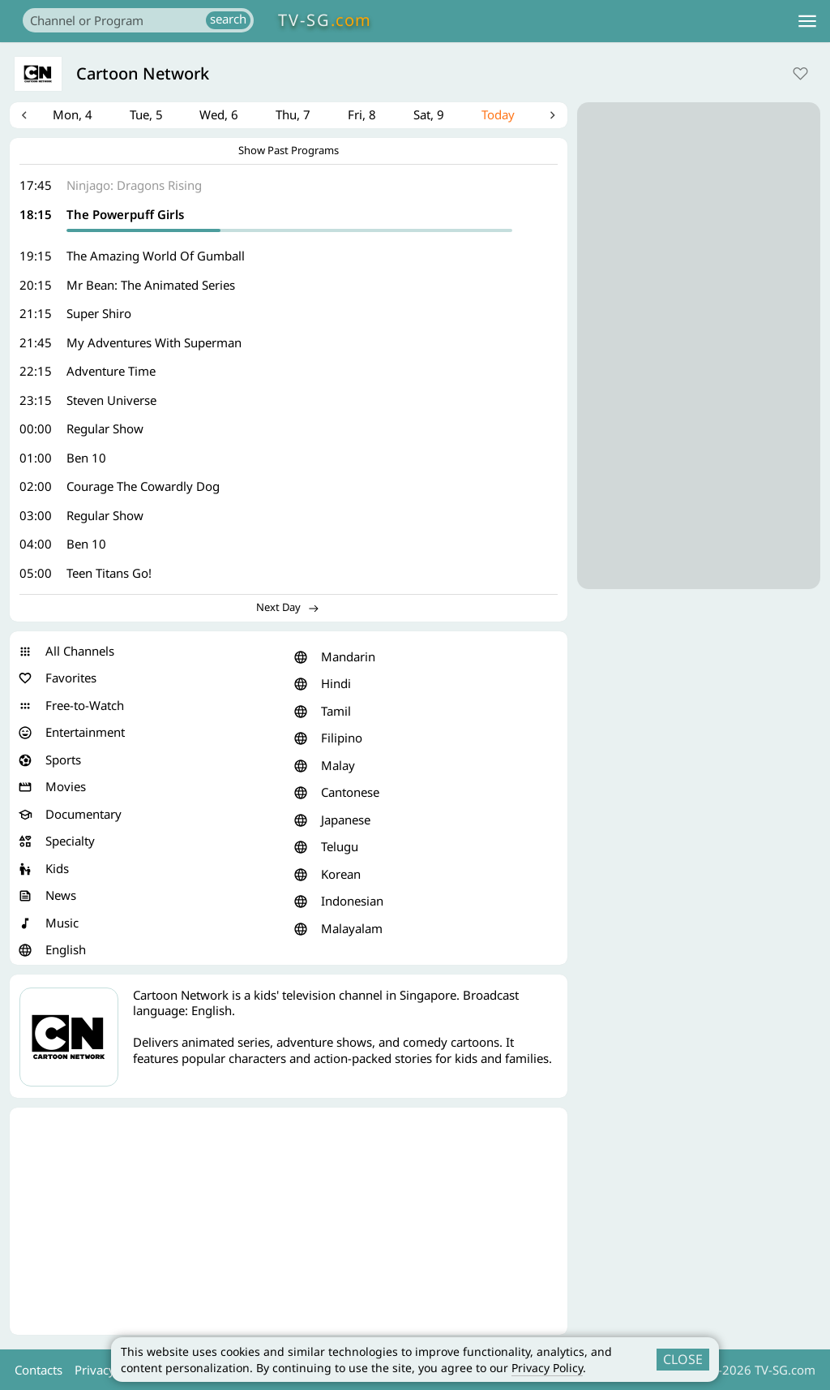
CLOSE (683, 1359)
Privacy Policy (547, 1367)
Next (550, 116)
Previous (27, 116)
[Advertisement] (289, 1224)
